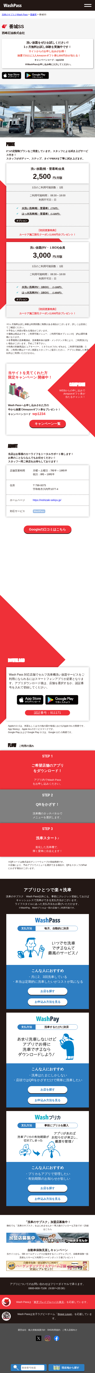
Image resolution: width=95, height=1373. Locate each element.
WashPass (39, 511)
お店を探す (47, 991)
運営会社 (22, 1330)
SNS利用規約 (53, 1330)
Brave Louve (65, 1314)
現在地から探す (66, 1367)
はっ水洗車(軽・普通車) (35, 213)
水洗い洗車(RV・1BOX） (36, 287)
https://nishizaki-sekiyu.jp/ (47, 500)
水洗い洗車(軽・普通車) (35, 208)
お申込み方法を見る (48, 1001)
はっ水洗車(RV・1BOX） (36, 292)
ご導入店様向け (69, 1330)
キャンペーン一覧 (48, 424)
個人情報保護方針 (36, 1330)
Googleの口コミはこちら (47, 529)
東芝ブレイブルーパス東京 (49, 1302)
